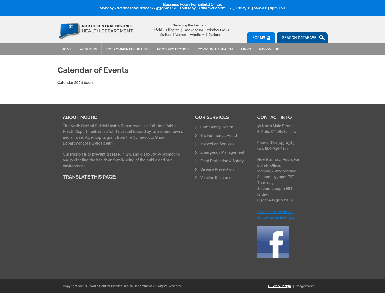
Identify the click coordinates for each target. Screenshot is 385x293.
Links (246, 49)
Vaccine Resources (216, 178)
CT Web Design (279, 286)
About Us (88, 49)
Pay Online (269, 49)
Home (66, 49)
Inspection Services (217, 144)
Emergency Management (222, 152)
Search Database (299, 38)
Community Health (215, 49)
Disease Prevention (217, 169)
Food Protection (173, 49)
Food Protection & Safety (222, 161)
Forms (258, 38)
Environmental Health (127, 49)
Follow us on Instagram (277, 217)
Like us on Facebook (275, 212)
